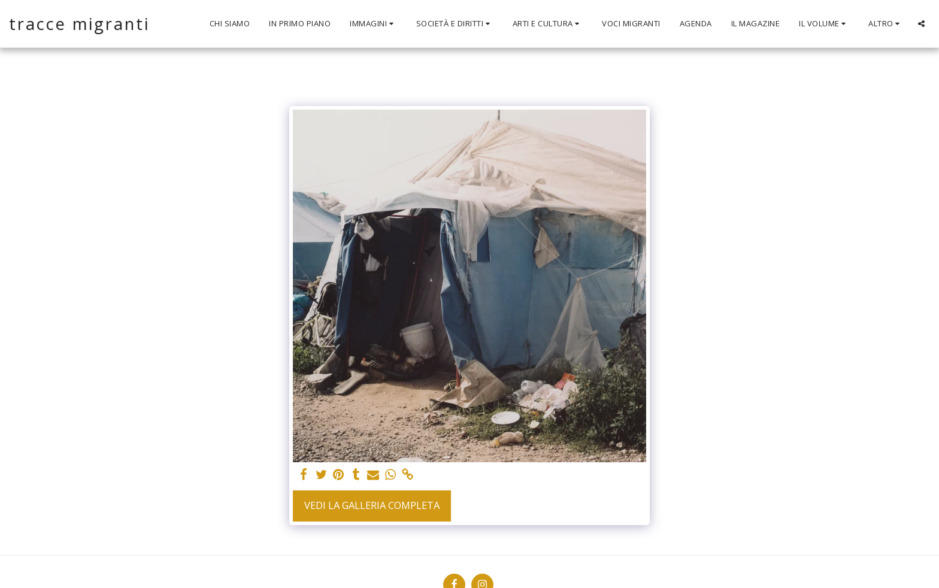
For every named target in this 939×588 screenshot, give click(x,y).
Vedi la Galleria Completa (372, 505)
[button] (373, 24)
